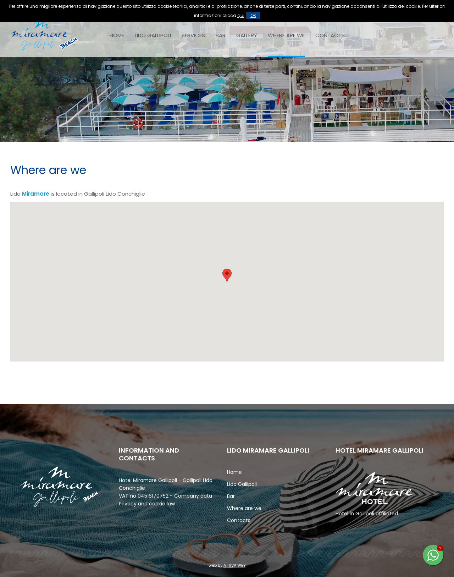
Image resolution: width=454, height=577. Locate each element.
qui (240, 15)
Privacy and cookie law (147, 503)
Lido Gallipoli (153, 35)
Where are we (286, 35)
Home (117, 35)
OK (253, 15)
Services (193, 35)
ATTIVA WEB (234, 565)
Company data (193, 495)
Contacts (330, 35)
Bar (221, 35)
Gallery (246, 35)
